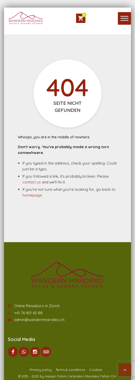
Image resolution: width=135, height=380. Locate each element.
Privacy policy (41, 370)
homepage (32, 195)
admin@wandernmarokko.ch (39, 319)
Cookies (95, 370)
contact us (31, 182)
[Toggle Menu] (124, 18)
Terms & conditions (70, 370)
